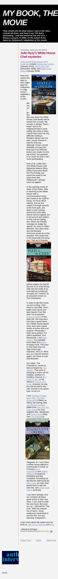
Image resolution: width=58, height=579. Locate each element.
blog (52, 524)
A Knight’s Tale (36, 378)
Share (4, 573)
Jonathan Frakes (38, 396)
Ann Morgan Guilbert (36, 405)
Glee (43, 342)
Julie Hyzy (25, 62)
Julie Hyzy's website (36, 524)
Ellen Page (31, 483)
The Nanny (36, 416)
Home (38, 540)
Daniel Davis (36, 414)
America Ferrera (34, 317)
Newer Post (25, 540)
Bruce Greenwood (33, 470)
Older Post (51, 540)
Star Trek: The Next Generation (36, 399)
